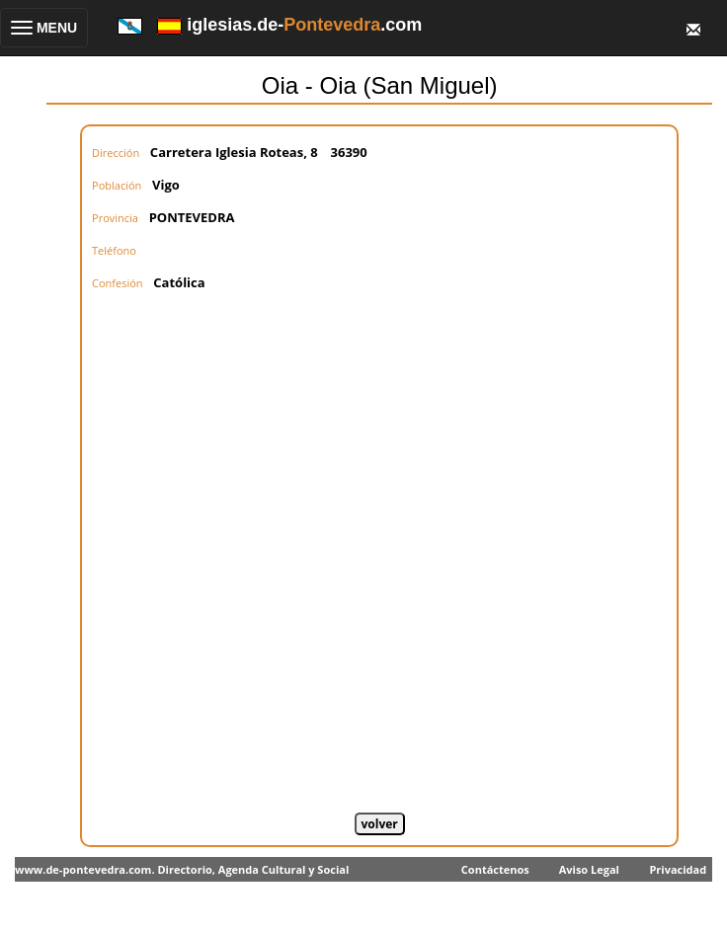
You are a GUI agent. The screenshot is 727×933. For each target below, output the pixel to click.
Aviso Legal (589, 869)
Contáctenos (495, 869)
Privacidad (677, 869)
